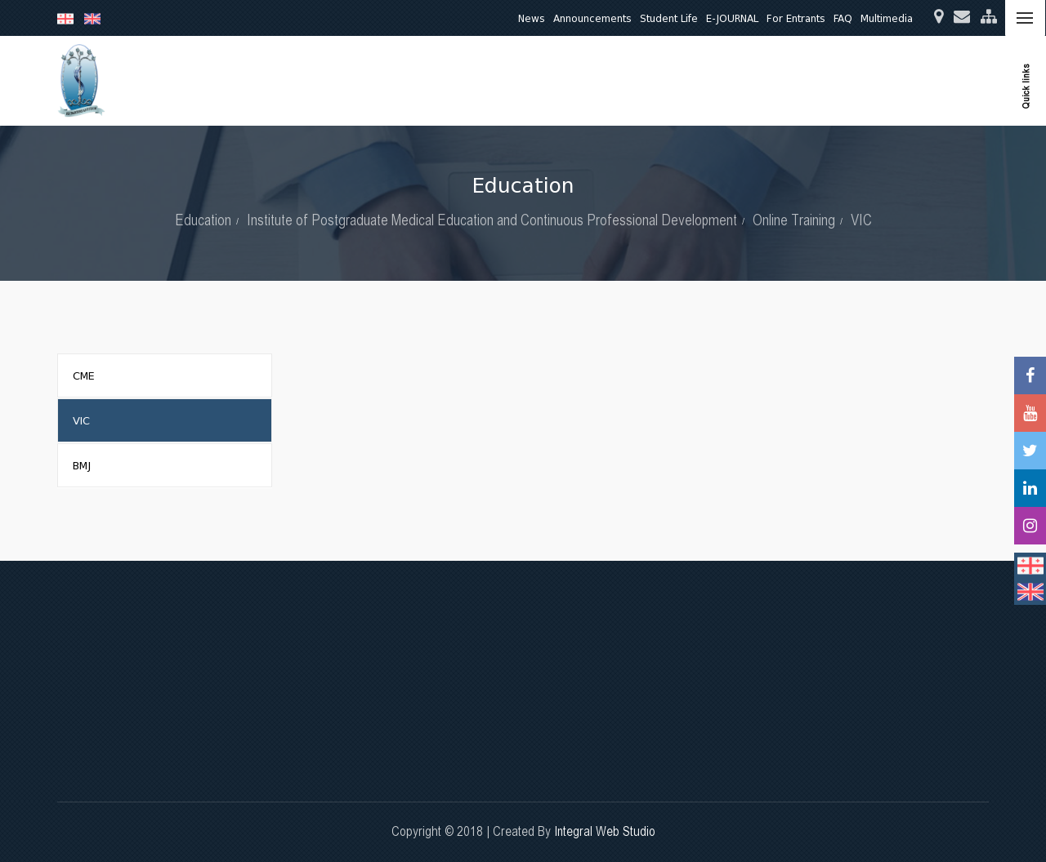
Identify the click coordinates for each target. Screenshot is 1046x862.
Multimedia (886, 18)
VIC (861, 220)
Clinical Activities (673, 80)
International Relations (902, 80)
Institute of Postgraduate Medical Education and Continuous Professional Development (492, 220)
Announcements (592, 18)
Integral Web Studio (604, 831)
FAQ (843, 18)
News (531, 18)
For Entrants (796, 18)
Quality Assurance (780, 80)
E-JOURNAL (732, 18)
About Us (457, 80)
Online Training (794, 220)
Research (589, 80)
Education (522, 80)
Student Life (669, 18)
